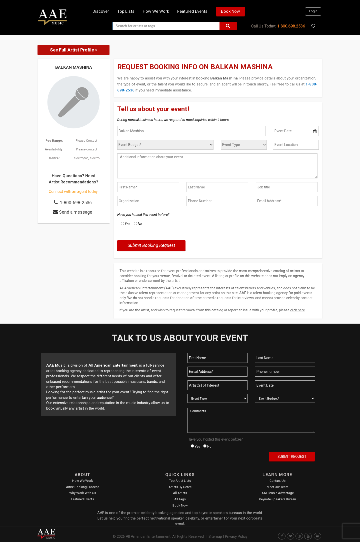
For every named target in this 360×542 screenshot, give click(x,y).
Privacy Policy (236, 536)
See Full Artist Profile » (73, 49)
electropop (81, 158)
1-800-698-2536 (76, 202)
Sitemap (215, 536)
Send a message (75, 212)
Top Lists (125, 11)
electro (95, 158)
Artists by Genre (180, 487)
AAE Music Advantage (278, 493)
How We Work (82, 481)
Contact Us (278, 481)
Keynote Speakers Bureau (277, 499)
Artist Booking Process (82, 487)
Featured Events (192, 11)
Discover (100, 11)
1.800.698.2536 (291, 26)
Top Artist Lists (180, 481)
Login (313, 11)
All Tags (180, 499)
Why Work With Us (82, 493)
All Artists (180, 493)
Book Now (230, 11)
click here (297, 310)
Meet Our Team (277, 487)
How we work (156, 11)
